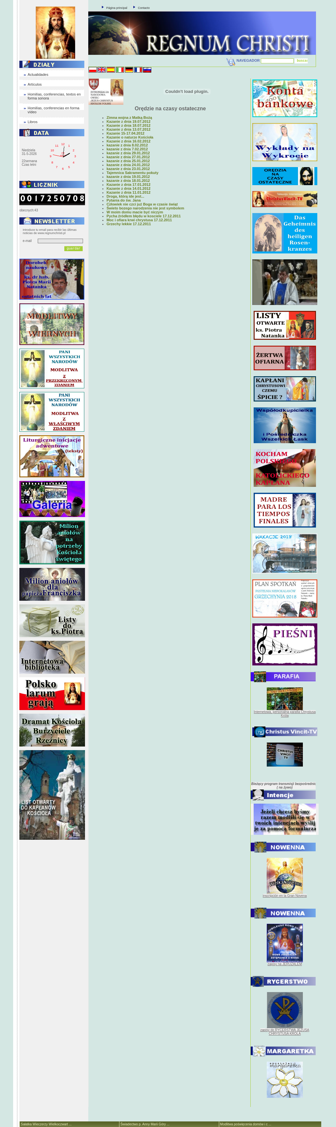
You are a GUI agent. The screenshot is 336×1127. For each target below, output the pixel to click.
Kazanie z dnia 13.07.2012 (129, 129)
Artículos (35, 84)
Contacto (144, 8)
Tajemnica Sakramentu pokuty (132, 173)
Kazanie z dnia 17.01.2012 (129, 184)
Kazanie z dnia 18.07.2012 (129, 125)
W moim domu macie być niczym (135, 212)
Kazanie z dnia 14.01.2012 (129, 188)
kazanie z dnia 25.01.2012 (128, 161)
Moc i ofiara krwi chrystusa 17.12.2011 (139, 220)
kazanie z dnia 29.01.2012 (128, 153)
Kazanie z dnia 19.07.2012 (129, 121)
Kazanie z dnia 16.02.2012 (129, 141)
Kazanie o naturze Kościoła (130, 137)
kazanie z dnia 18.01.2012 (128, 181)
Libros (32, 122)
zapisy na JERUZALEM (285, 964)
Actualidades (38, 74)
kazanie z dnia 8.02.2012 (127, 145)
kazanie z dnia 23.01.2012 (128, 169)
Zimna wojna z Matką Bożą (129, 117)
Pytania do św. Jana (124, 200)
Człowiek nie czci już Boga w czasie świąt (142, 204)
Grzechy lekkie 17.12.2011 (129, 224)
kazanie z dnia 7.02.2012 (127, 149)
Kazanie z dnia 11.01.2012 (129, 192)
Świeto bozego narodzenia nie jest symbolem (145, 208)
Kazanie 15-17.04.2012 (126, 133)
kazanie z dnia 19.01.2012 (128, 177)
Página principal (116, 8)
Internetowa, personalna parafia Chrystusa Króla (285, 713)
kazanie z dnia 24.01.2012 (128, 165)
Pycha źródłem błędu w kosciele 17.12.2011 (144, 216)
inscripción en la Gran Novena (285, 896)
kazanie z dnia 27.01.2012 (128, 157)
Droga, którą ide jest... (125, 196)
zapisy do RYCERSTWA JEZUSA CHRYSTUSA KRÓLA (284, 1031)
